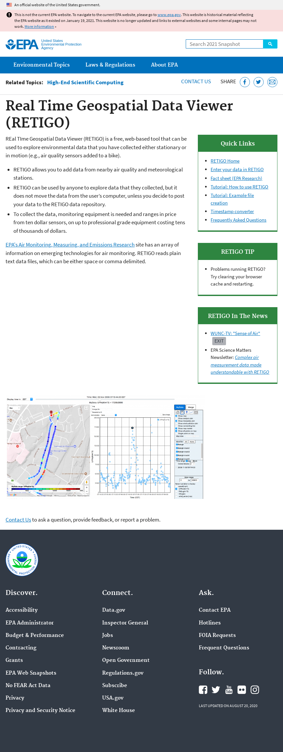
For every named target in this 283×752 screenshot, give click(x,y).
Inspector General (125, 623)
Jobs (107, 636)
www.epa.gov (169, 14)
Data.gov (113, 610)
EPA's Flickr (241, 689)
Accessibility (22, 610)
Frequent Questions (224, 648)
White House (118, 711)
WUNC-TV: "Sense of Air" (235, 333)
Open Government (126, 660)
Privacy (15, 698)
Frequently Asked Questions (238, 220)
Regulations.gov (122, 673)
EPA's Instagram (255, 689)
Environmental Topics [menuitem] (41, 65)
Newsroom (115, 648)
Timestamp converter (232, 211)
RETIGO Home (225, 161)
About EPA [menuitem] (164, 65)
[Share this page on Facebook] (245, 82)
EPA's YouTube (229, 689)
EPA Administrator (30, 623)
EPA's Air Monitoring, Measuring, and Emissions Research (70, 244)
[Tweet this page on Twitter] (259, 82)
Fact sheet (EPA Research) (236, 178)
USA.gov (112, 698)
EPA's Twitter (216, 689)
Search (270, 44)
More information (39, 26)
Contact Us (196, 81)
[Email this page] (272, 82)
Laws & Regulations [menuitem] (110, 65)
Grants (14, 660)
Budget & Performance (35, 636)
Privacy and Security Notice (40, 711)
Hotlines (210, 623)
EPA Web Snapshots (31, 673)
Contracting (21, 648)
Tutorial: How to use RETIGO (239, 187)
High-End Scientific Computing (85, 82)
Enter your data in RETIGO (237, 169)
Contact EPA (215, 610)
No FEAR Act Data (28, 686)
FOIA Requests (217, 636)
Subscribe (114, 686)
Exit (219, 341)
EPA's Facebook (203, 689)
